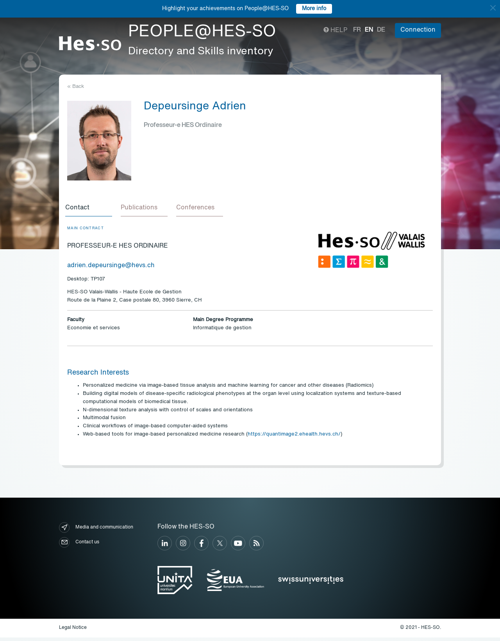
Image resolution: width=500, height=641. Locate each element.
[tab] (90, 210)
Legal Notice (73, 631)
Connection (418, 30)
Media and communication (96, 531)
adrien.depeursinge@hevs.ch (111, 269)
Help (335, 30)
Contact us (79, 546)
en (369, 30)
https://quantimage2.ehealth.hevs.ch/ (294, 438)
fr (357, 30)
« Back (75, 86)
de (381, 30)
